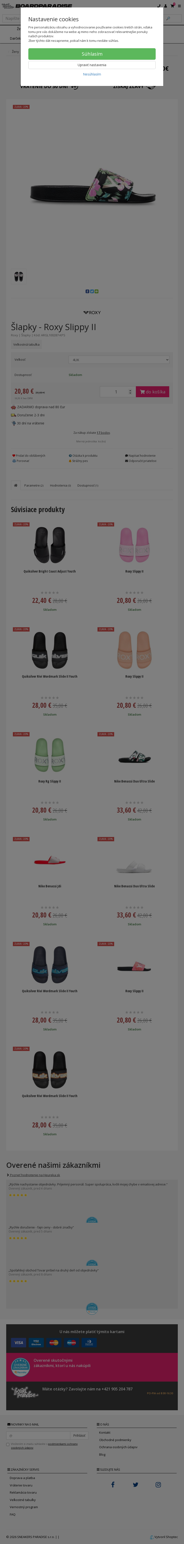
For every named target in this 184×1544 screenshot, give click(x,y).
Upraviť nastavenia (92, 65)
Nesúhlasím (92, 74)
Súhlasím (92, 54)
